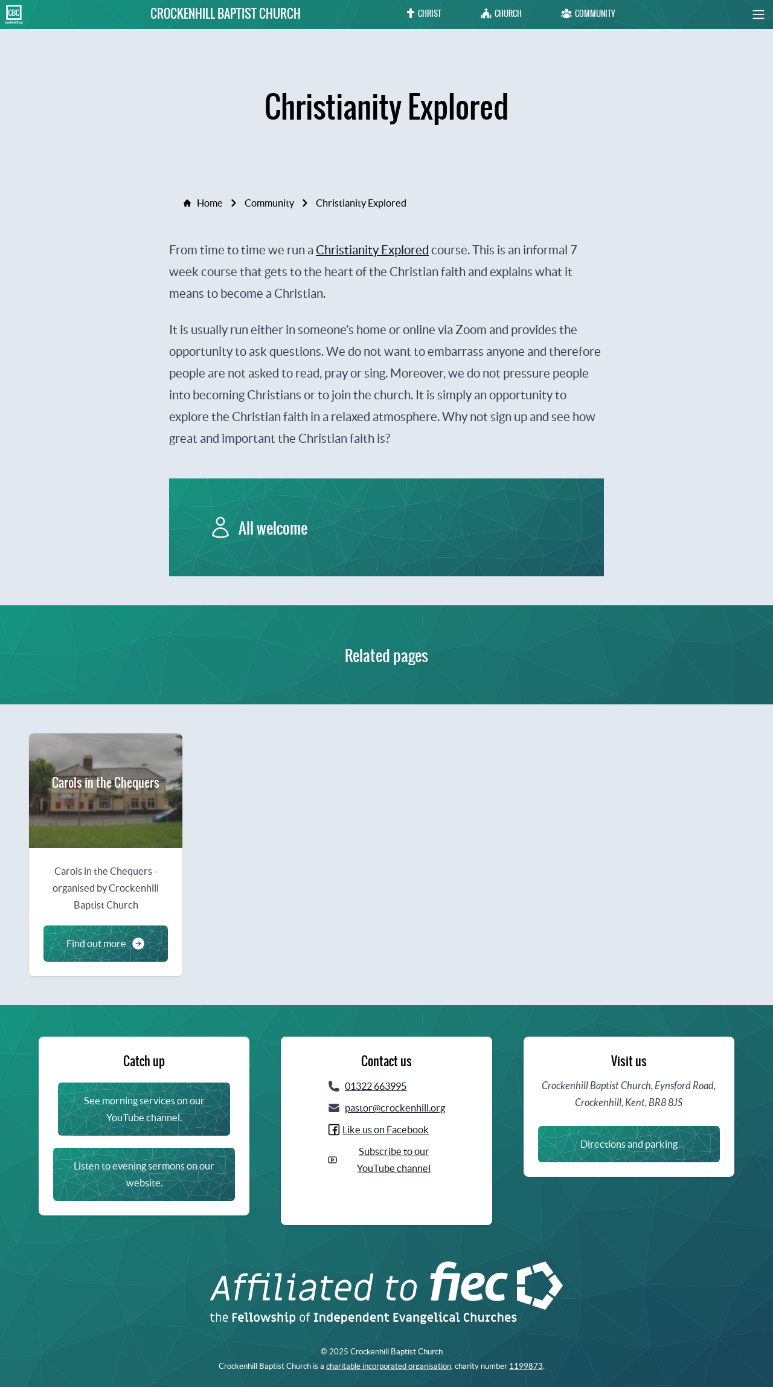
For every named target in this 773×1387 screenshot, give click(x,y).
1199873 (526, 1366)
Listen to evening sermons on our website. (144, 1174)
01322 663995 (375, 1086)
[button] (745, 14)
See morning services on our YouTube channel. (144, 1109)
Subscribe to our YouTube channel (394, 1160)
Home (203, 203)
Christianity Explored (372, 250)
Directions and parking (629, 1144)
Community (269, 203)
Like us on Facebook (385, 1129)
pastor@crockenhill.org (395, 1107)
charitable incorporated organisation (388, 1366)
